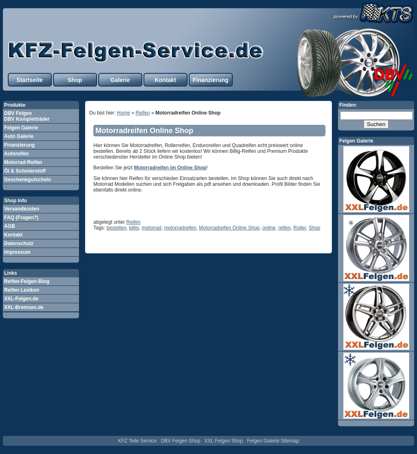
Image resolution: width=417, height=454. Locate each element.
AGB (9, 226)
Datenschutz (18, 243)
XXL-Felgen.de (21, 299)
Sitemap (290, 441)
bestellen (116, 228)
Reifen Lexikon (21, 290)
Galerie (120, 80)
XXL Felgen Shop (223, 441)
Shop (75, 80)
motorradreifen (180, 228)
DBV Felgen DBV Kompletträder (27, 116)
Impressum (17, 252)
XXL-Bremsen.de (24, 307)
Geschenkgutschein (27, 180)
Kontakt (165, 80)
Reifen (143, 113)
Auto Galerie (18, 136)
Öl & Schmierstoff (25, 171)
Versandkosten (21, 209)
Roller (299, 228)
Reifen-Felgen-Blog (26, 281)
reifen (284, 228)
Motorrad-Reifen (23, 162)
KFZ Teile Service (137, 441)
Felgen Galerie (21, 128)
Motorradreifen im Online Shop (170, 168)
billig (134, 228)
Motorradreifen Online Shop (144, 130)
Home (123, 113)
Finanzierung (210, 80)
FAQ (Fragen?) (21, 217)
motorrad (151, 228)
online (269, 228)
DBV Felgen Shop (180, 441)
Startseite (29, 80)
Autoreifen (16, 154)
